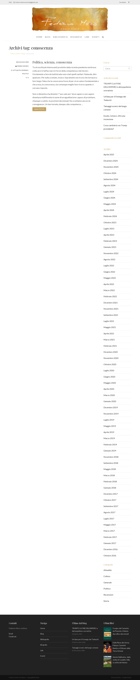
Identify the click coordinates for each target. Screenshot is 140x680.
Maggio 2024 (110, 204)
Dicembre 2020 (111, 352)
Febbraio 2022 (110, 296)
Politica (25, 73)
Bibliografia (60, 37)
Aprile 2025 (109, 154)
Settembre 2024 (111, 179)
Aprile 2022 (109, 284)
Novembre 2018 (111, 457)
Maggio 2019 (110, 426)
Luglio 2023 (109, 228)
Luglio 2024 (109, 191)
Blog (48, 37)
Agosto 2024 (109, 185)
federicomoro (23, 66)
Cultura (107, 576)
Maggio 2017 (110, 524)
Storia (106, 601)
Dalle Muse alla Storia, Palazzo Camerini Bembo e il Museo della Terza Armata (121, 647)
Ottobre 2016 (110, 555)
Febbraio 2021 (110, 346)
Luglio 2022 (109, 265)
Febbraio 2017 (110, 537)
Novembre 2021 (111, 308)
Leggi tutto (39, 109)
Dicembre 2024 (111, 160)
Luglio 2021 (109, 321)
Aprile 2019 (109, 432)
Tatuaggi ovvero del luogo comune (85, 648)
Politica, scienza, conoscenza (52, 62)
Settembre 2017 (111, 506)
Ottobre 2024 (110, 173)
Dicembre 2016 (111, 549)
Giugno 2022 (109, 271)
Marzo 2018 (109, 475)
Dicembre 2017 (111, 494)
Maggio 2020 (110, 383)
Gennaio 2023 (110, 247)
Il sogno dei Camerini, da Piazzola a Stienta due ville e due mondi (121, 631)
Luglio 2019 (109, 419)
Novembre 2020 (111, 358)
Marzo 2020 (109, 395)
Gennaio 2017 (110, 543)
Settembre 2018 (111, 463)
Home (39, 37)
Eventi (95, 37)
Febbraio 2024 (110, 216)
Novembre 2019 (111, 413)
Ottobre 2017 (110, 500)
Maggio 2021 (110, 327)
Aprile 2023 (109, 235)
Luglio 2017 (109, 518)
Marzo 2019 (109, 438)
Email (11, 634)
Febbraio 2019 (110, 444)
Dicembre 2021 (111, 302)
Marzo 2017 (109, 531)
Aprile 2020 (109, 389)
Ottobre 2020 (110, 364)
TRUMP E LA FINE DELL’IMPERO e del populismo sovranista (117, 87)
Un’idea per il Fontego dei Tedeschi (85, 639)
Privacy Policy (116, 677)
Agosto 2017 (109, 512)
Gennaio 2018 (110, 487)
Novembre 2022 (111, 253)
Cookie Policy (126, 677)
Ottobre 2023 (110, 222)
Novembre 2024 (111, 167)
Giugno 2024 (109, 197)
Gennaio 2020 (110, 401)
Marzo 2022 (109, 290)
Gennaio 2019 (110, 450)
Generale (24, 70)
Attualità (17, 70)
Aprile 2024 (109, 210)
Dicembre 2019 (111, 407)
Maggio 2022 (110, 278)
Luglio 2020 (109, 370)
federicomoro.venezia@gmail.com (25, 2)
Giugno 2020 (109, 376)
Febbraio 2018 (110, 481)
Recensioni (108, 594)
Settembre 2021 (111, 315)
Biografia (76, 37)
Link (87, 37)
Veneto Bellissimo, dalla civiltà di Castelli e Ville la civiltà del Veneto (121, 660)
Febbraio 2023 (110, 241)
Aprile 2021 (109, 333)
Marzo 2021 (109, 339)
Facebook (12, 636)
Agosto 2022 (109, 259)
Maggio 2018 (110, 469)
